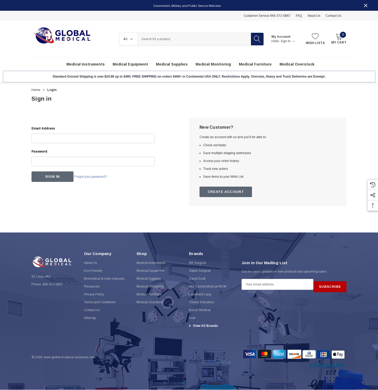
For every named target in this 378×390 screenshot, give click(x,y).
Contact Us (333, 16)
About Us (313, 16)
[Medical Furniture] (255, 64)
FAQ (299, 16)
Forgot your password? (97, 177)
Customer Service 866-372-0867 (267, 16)
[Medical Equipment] (130, 64)
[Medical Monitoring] (213, 64)
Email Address (43, 129)
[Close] (365, 5)
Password (39, 152)
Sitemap (90, 322)
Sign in (288, 41)
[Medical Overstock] (297, 64)
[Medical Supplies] (172, 64)
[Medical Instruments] (85, 64)
